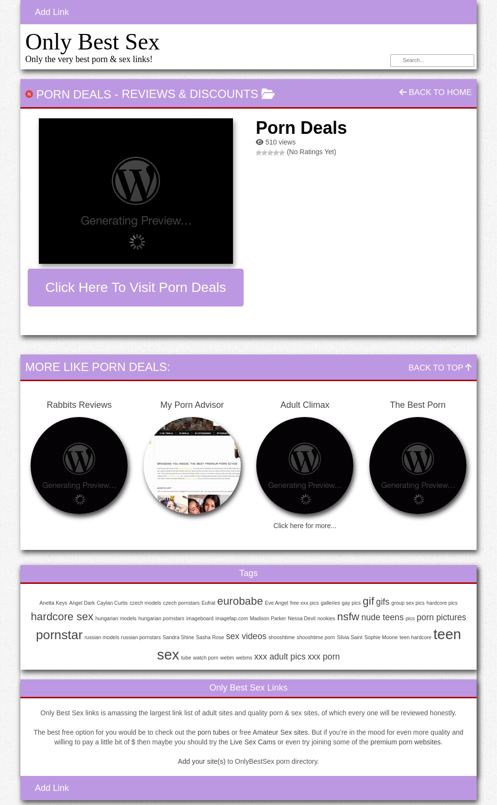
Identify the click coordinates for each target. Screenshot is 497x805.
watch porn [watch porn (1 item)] (205, 657)
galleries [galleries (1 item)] (330, 603)
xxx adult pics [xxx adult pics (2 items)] (280, 656)
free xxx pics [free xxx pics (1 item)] (304, 603)
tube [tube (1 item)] (186, 657)
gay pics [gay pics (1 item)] (351, 603)
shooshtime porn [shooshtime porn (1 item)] (316, 637)
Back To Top (440, 367)
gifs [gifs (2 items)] (382, 602)
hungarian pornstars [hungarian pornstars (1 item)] (161, 618)
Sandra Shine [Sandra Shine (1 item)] (178, 637)
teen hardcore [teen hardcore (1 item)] (415, 637)
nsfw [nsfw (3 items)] (348, 617)
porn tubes (214, 732)
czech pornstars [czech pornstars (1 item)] (181, 603)
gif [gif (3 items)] (368, 601)
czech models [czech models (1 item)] (145, 603)
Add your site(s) (202, 761)
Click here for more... (304, 526)
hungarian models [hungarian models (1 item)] (115, 618)
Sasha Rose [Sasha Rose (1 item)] (210, 637)
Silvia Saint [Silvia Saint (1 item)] (350, 637)
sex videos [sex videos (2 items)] (246, 636)
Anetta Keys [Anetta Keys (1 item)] (53, 603)
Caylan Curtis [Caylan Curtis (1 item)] (112, 603)
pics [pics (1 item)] (410, 618)
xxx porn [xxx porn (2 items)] (324, 656)
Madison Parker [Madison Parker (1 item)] (268, 618)
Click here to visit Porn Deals (135, 287)
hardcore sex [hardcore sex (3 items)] (62, 617)
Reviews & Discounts (190, 93)
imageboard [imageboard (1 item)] (200, 618)
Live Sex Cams (253, 742)
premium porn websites (405, 742)
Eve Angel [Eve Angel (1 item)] (276, 603)
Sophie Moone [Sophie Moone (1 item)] (381, 637)
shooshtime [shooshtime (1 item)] (281, 637)
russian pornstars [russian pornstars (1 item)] (141, 637)
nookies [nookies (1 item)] (326, 618)
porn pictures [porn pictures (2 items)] (441, 617)
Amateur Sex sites (280, 732)
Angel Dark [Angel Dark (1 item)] (82, 603)
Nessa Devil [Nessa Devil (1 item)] (301, 618)
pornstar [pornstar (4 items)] (59, 635)
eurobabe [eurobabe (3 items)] (240, 601)
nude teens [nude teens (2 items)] (382, 617)
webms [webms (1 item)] (244, 657)
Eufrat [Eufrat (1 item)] (208, 603)
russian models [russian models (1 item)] (101, 637)
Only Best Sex (92, 41)
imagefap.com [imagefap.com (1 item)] (231, 618)
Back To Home (435, 92)
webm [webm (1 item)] (227, 657)
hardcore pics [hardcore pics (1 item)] (442, 603)
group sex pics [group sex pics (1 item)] (408, 603)
